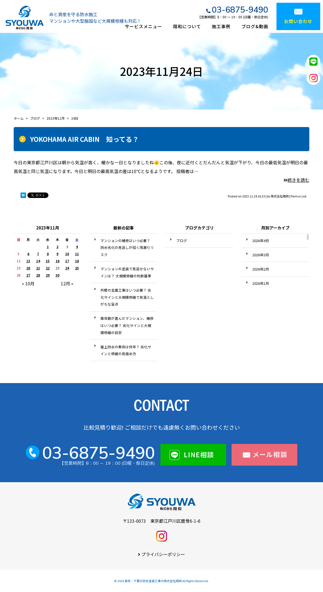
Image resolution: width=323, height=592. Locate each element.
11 (77, 253)
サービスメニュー (143, 26)
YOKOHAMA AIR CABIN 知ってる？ (84, 139)
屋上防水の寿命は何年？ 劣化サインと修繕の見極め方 (125, 350)
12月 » (67, 283)
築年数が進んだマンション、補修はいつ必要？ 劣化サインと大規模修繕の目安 (127, 325)
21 (38, 268)
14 (38, 260)
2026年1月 (260, 283)
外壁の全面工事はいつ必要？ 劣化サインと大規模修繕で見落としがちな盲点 (127, 297)
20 (28, 268)
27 (28, 275)
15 (48, 260)
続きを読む (296, 180)
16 (57, 260)
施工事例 (221, 26)
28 (38, 275)
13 (28, 260)
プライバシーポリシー (163, 554)
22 (48, 268)
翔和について (187, 26)
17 (67, 260)
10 (67, 253)
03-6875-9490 (240, 9)
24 (67, 268)
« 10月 (28, 283)
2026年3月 (260, 254)
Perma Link (299, 196)
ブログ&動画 (254, 26)
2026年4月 (260, 240)
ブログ (181, 240)
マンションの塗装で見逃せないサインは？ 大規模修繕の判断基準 (127, 272)
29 (48, 275)
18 (77, 260)
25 (77, 268)
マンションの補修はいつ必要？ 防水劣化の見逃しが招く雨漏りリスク (127, 247)
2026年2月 (260, 269)
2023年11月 (56, 118)
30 (57, 275)
